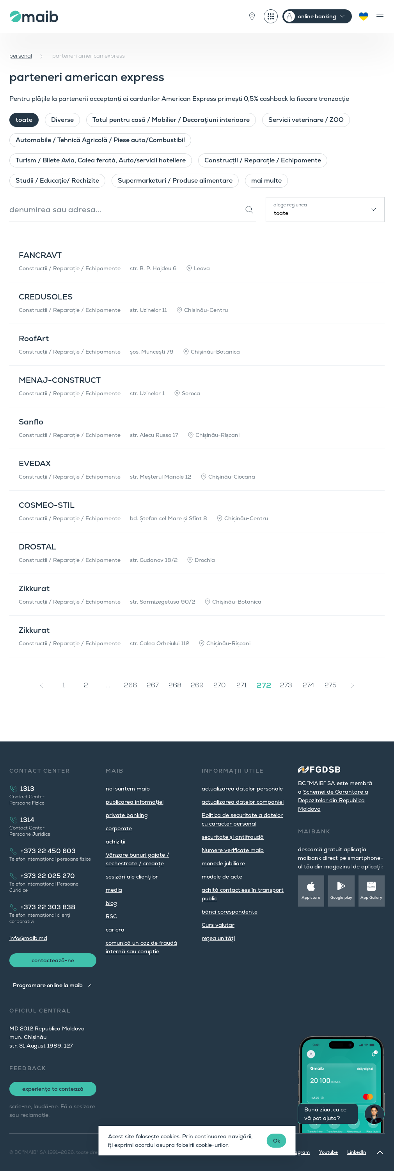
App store (311, 897)
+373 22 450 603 (48, 851)
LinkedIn (356, 1152)
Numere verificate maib (233, 850)
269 (197, 685)
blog (111, 903)
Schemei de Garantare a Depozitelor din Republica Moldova (333, 800)
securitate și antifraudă (233, 836)
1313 (27, 789)
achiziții (115, 841)
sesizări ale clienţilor (132, 876)
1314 (27, 820)
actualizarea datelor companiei (243, 801)
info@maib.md (28, 938)
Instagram (298, 1152)
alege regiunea (290, 205)
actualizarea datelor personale (242, 788)
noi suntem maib (128, 788)
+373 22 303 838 (47, 907)
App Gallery (371, 897)
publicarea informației (134, 801)
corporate (119, 828)
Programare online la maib (48, 985)
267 (153, 685)
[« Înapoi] (41, 685)
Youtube (328, 1152)
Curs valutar (218, 924)
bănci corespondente (229, 911)
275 (331, 685)
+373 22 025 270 (47, 876)
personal (20, 55)
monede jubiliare (223, 863)
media (114, 889)
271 (241, 685)
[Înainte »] (352, 685)
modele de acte (222, 876)
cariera (115, 929)
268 (175, 685)
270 (219, 685)
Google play (341, 897)
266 (130, 685)
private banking (127, 815)
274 (308, 685)
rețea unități (218, 938)
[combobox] (325, 209)
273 (286, 685)
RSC (111, 916)
